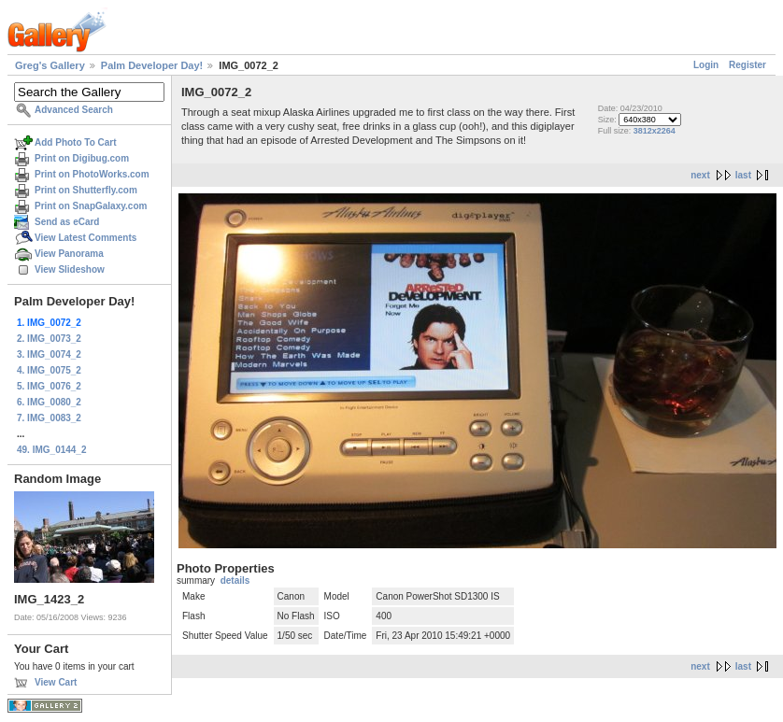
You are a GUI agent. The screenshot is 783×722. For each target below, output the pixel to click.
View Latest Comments (85, 238)
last (743, 175)
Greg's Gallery (50, 65)
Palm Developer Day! (152, 65)
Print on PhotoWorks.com (92, 174)
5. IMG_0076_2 (49, 386)
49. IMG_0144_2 (52, 450)
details (235, 580)
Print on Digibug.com (82, 158)
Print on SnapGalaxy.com (91, 206)
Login (706, 65)
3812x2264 (655, 130)
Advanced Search (74, 110)
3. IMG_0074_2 (49, 354)
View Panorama (69, 253)
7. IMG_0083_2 (49, 418)
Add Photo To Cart (76, 142)
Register (747, 65)
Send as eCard (67, 222)
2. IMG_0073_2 (49, 338)
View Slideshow (70, 269)
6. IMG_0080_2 (49, 402)
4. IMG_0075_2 (49, 370)
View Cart (56, 682)
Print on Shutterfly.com (86, 190)
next (700, 175)
